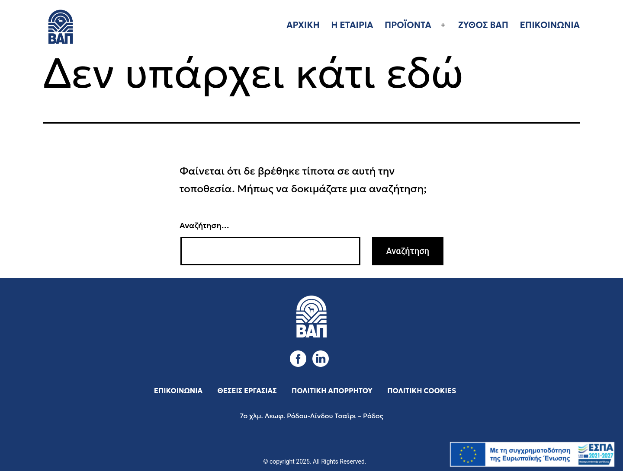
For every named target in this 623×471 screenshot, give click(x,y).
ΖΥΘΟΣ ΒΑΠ (483, 25)
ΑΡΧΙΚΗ (303, 25)
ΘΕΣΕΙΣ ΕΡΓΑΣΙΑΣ (247, 390)
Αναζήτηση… (204, 225)
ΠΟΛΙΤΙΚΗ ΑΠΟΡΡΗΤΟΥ (332, 390)
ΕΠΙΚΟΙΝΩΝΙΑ (550, 25)
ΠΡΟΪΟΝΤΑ (408, 25)
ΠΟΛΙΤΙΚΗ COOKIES (421, 390)
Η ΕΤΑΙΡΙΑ (352, 25)
